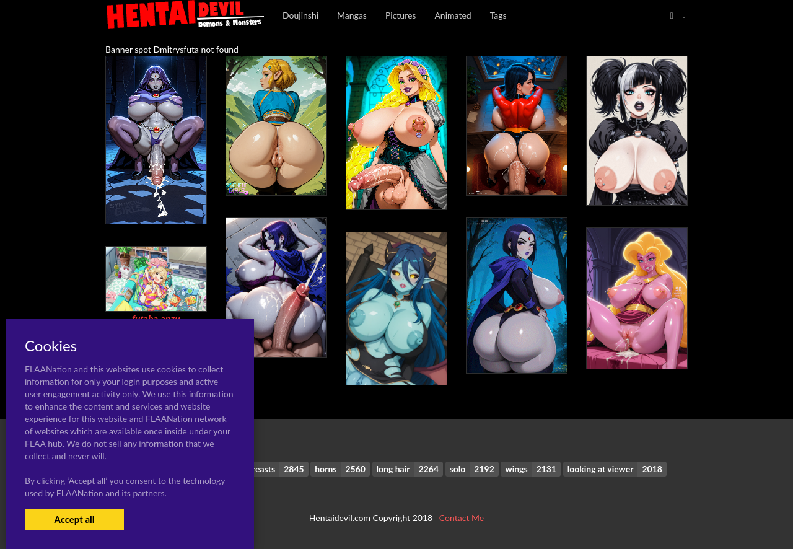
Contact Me (461, 517)
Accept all (74, 519)
